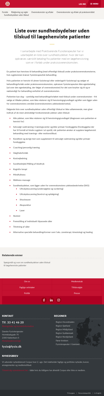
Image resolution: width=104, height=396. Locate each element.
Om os (27, 281)
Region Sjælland (62, 325)
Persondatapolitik (84, 393)
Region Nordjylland (63, 336)
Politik (27, 293)
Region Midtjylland (63, 329)
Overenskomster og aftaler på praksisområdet (76, 12)
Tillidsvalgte (77, 287)
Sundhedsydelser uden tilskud (16, 15)
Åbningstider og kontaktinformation (18, 326)
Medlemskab (77, 281)
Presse (77, 293)
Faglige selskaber (27, 287)
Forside (5, 12)
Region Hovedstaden (64, 321)
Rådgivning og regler (19, 12)
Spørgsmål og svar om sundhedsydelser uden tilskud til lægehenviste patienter (26, 264)
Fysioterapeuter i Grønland (66, 344)
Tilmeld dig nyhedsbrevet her (15, 370)
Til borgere (71, 393)
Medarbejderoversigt (11, 340)
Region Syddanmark (63, 333)
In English (97, 393)
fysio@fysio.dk (12, 346)
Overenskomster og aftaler (42, 12)
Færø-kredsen (61, 340)
